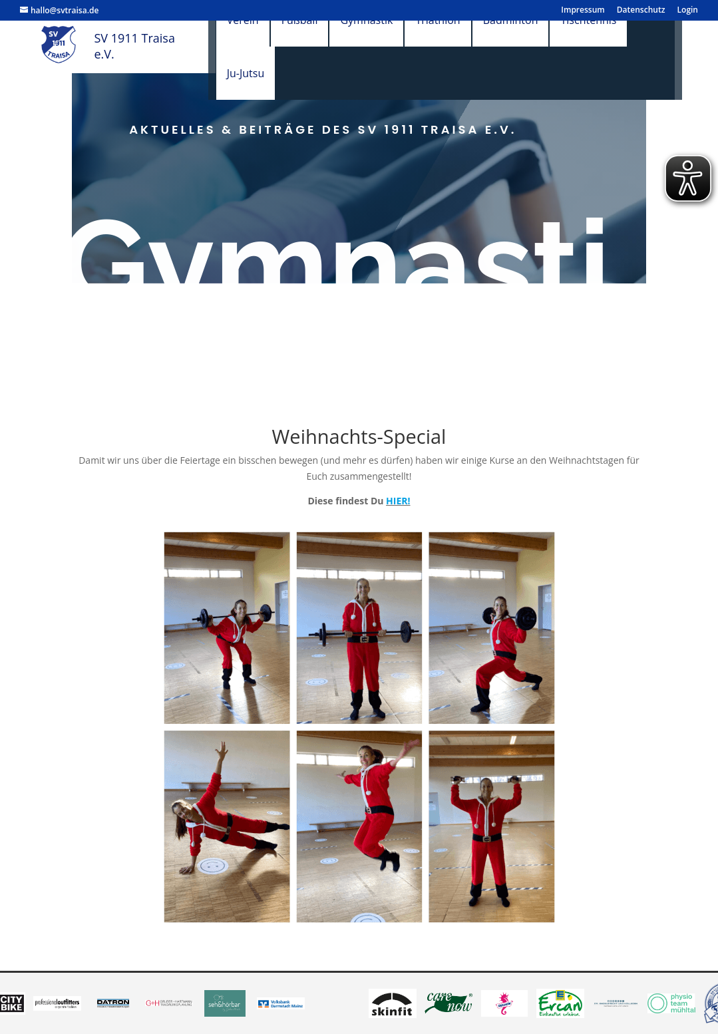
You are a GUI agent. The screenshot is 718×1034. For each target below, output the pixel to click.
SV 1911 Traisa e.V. (131, 46)
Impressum (582, 10)
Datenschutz (641, 10)
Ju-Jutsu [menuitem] (258, 73)
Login (687, 10)
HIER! (398, 500)
